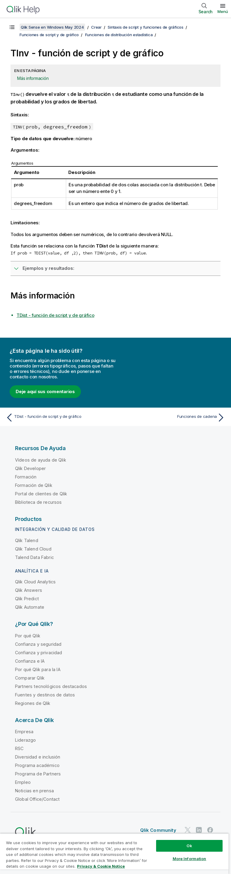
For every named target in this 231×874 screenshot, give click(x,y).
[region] (114, 853)
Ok (189, 845)
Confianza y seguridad (38, 644)
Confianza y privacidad (38, 652)
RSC (19, 748)
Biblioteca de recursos (38, 502)
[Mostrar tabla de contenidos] (12, 27)
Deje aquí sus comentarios (45, 391)
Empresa (24, 731)
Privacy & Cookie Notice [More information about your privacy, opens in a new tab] (101, 866)
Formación (25, 476)
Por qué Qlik (27, 635)
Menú (222, 11)
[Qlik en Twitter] (187, 830)
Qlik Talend (26, 540)
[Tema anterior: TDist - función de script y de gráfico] (59, 417)
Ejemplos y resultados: (48, 268)
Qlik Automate (29, 607)
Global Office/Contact (37, 799)
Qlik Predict (27, 598)
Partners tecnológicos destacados (51, 686)
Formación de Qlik (33, 485)
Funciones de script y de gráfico (49, 34)
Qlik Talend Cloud (33, 548)
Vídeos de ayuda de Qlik (40, 459)
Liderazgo (25, 740)
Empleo (23, 782)
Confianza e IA (30, 661)
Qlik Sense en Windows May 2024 (52, 27)
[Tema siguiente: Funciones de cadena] (172, 417)
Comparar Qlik (30, 677)
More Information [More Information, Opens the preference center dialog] (189, 858)
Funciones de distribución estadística (119, 34)
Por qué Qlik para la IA (37, 669)
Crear (96, 27)
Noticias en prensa (34, 790)
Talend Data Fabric (34, 557)
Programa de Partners (38, 773)
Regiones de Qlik (33, 703)
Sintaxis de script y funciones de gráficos (145, 27)
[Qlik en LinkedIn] (198, 830)
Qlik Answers (28, 590)
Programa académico (37, 765)
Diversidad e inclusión (37, 756)
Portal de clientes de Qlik (41, 493)
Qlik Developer (30, 468)
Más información (32, 78)
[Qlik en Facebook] (210, 830)
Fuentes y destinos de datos (45, 694)
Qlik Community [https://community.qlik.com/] (158, 830)
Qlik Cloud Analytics (35, 581)
